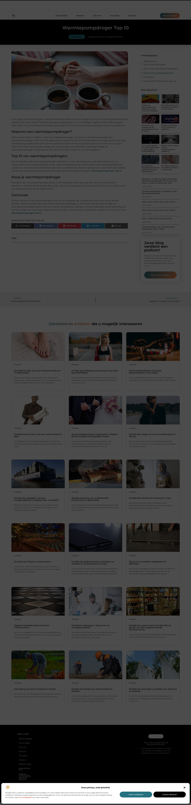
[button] (184, 787)
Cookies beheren (169, 794)
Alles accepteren (136, 794)
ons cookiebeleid (24, 797)
